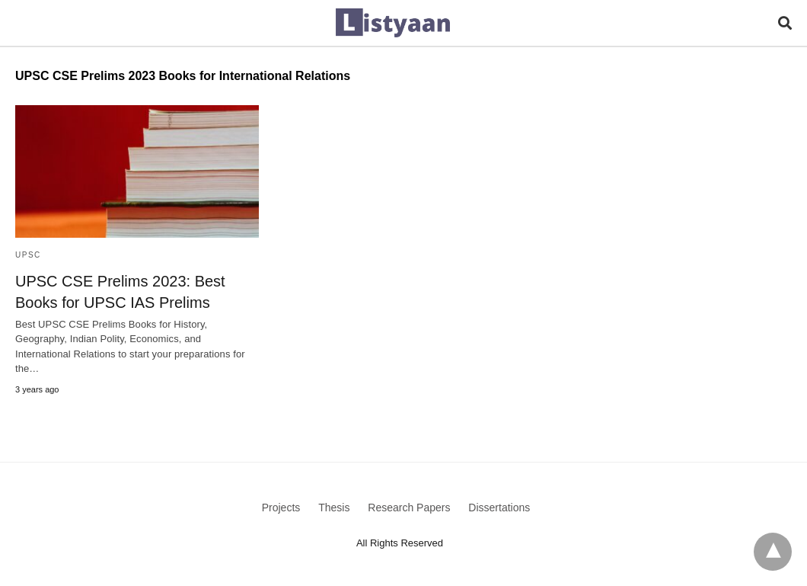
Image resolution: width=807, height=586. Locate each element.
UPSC (28, 255)
